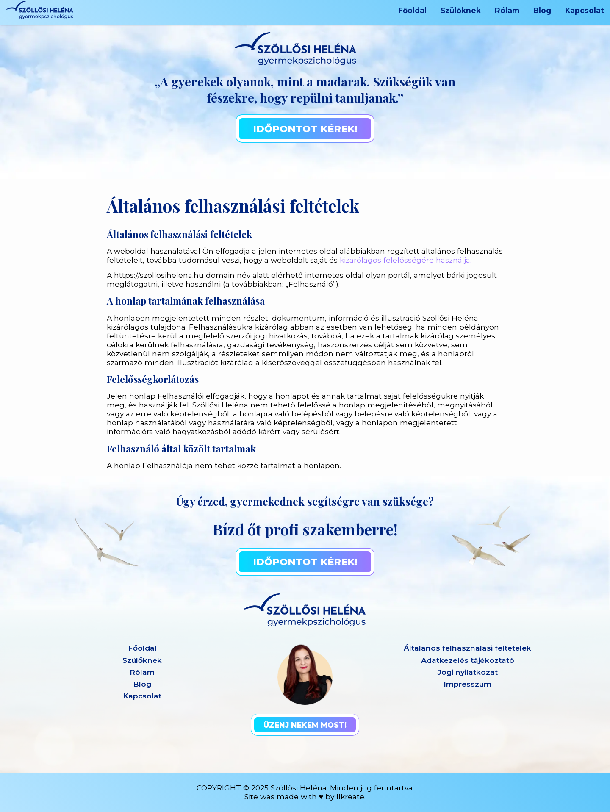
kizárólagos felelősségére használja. (405, 259)
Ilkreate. (351, 796)
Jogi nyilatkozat (467, 672)
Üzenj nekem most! (305, 725)
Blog (542, 10)
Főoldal (412, 10)
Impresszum (467, 683)
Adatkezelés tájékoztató (467, 660)
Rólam (507, 10)
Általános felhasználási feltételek (467, 647)
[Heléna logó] (39, 10)
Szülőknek (461, 10)
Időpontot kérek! (305, 129)
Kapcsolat (584, 10)
